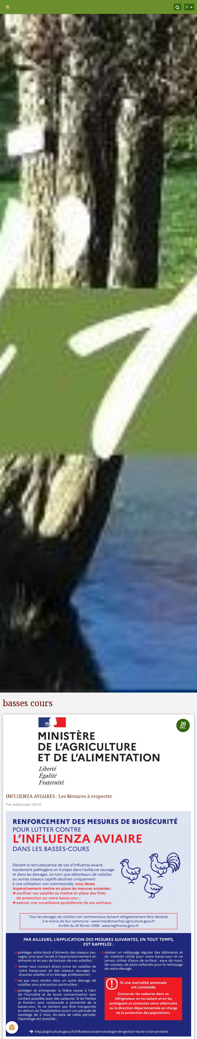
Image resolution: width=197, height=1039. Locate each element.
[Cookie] (12, 1027)
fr (187, 7)
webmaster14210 (26, 804)
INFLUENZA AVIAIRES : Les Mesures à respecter (59, 796)
